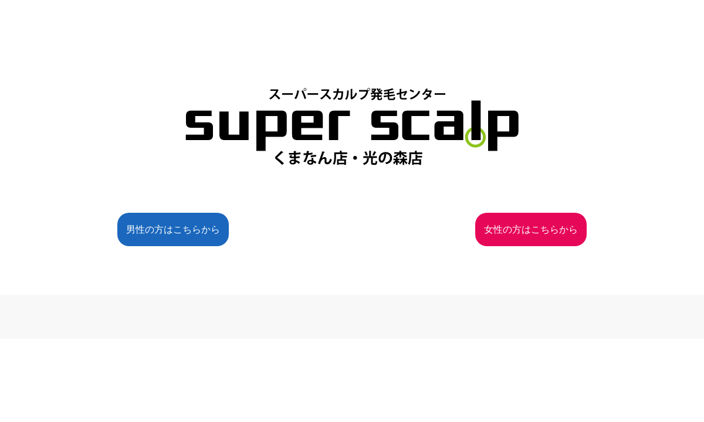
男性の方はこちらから (173, 229)
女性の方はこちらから (531, 229)
